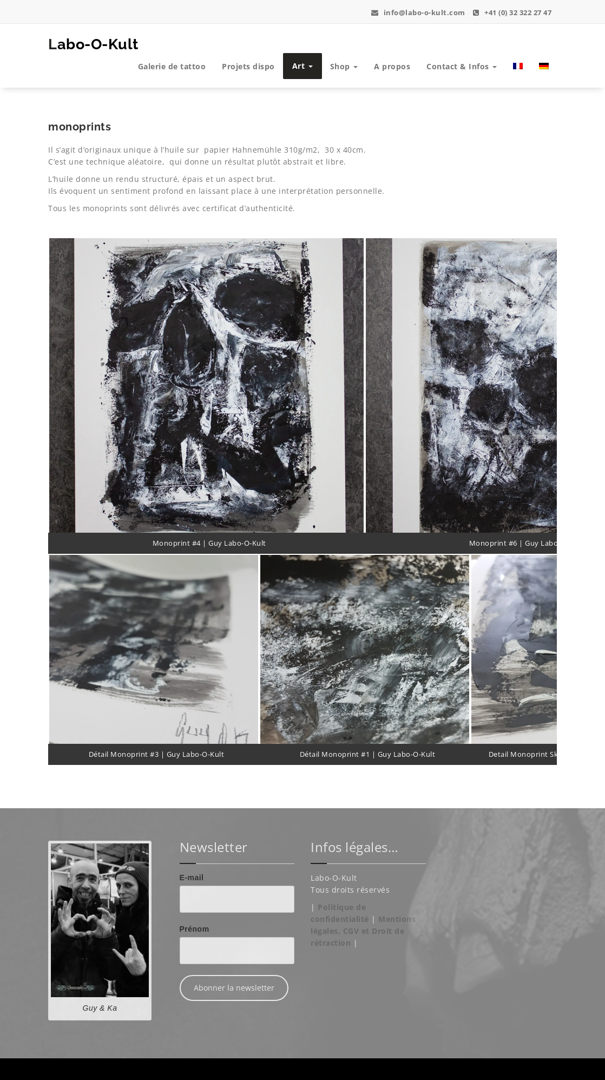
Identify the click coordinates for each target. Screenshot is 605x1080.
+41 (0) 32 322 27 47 (512, 12)
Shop (344, 66)
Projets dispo (248, 66)
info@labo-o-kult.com (418, 12)
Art (302, 66)
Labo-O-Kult (93, 44)
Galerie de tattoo (172, 66)
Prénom (194, 929)
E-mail (192, 877)
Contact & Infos (461, 66)
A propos (392, 66)
